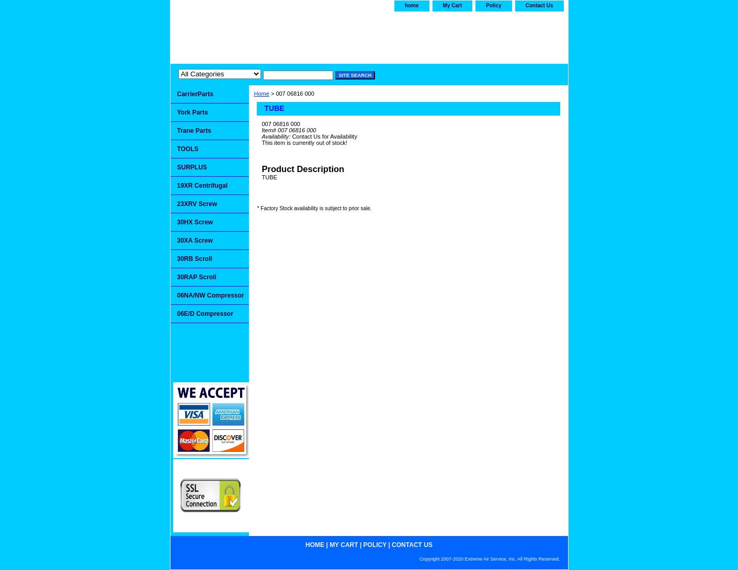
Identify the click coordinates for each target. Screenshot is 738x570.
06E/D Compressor (205, 313)
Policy (493, 5)
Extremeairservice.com (274, 35)
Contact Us (539, 5)
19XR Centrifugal (202, 185)
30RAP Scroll (197, 277)
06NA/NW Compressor (210, 295)
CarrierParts (195, 94)
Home (261, 93)
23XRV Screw (197, 204)
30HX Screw (195, 222)
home (412, 5)
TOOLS (188, 149)
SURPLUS (192, 167)
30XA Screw (195, 240)
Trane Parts (194, 130)
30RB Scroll (194, 259)
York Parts (192, 112)
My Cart (452, 5)
